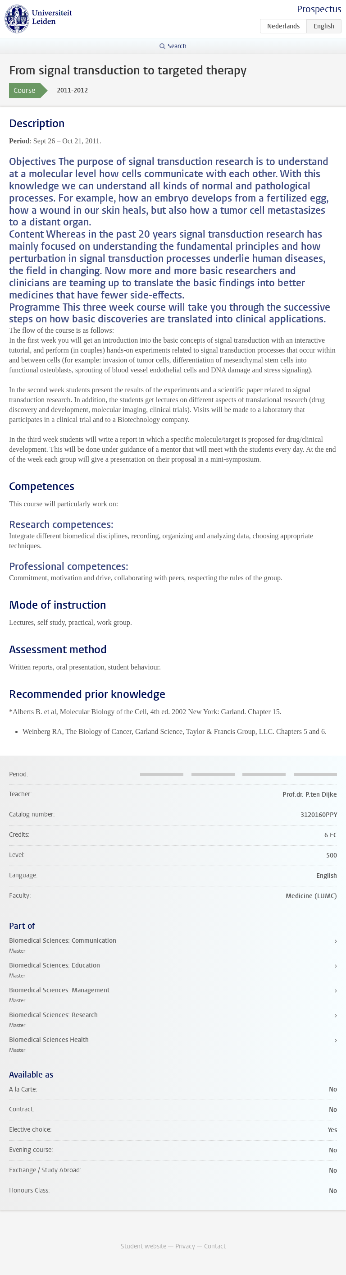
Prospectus (319, 9)
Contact (215, 1246)
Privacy (185, 1246)
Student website (143, 1246)
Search (177, 46)
